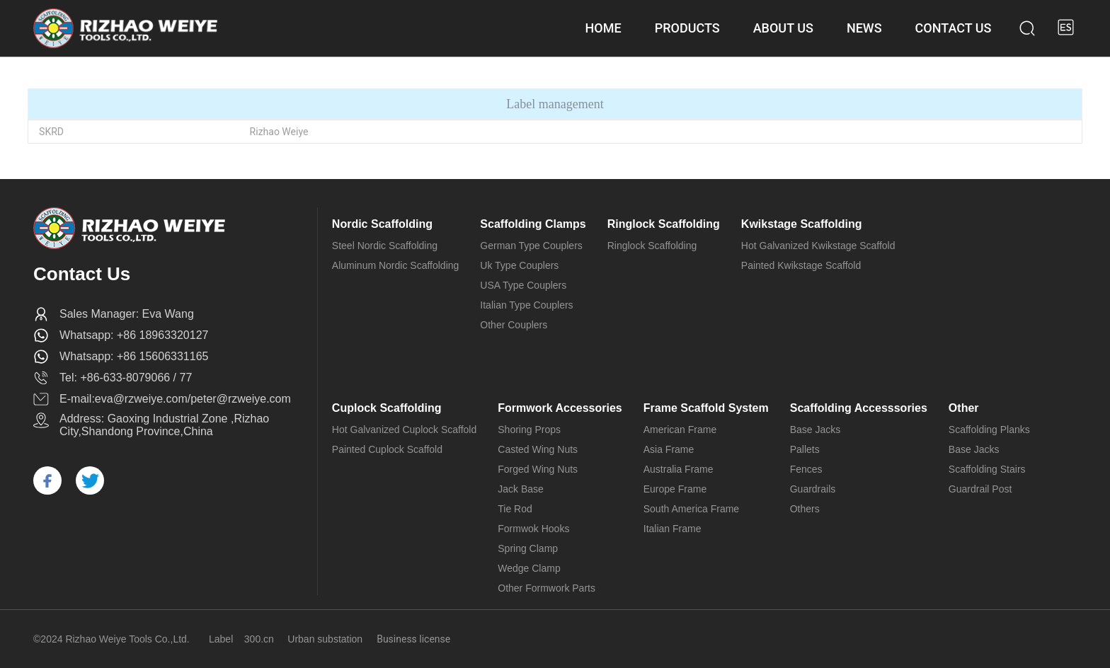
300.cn (259, 639)
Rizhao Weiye (279, 131)
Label (221, 639)
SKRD (51, 131)
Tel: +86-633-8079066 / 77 (125, 378)
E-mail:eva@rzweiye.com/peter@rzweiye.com (175, 399)
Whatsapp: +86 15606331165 (133, 356)
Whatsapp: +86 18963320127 (133, 335)
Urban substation (324, 639)
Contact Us (81, 273)
